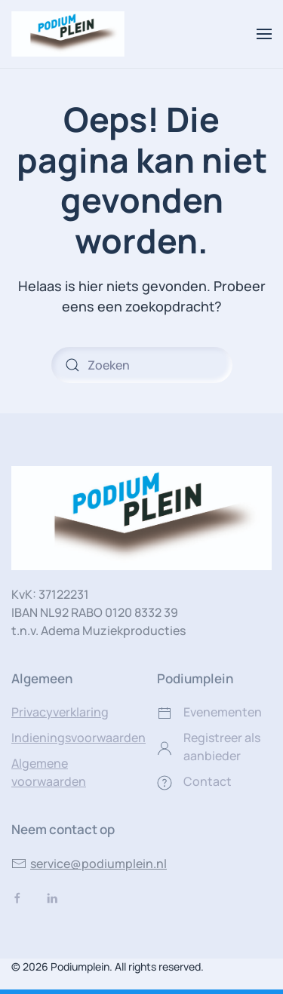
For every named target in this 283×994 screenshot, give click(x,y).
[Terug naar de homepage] (68, 34)
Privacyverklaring (60, 712)
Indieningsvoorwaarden (78, 737)
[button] (264, 34)
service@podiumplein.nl (89, 863)
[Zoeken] (141, 365)
